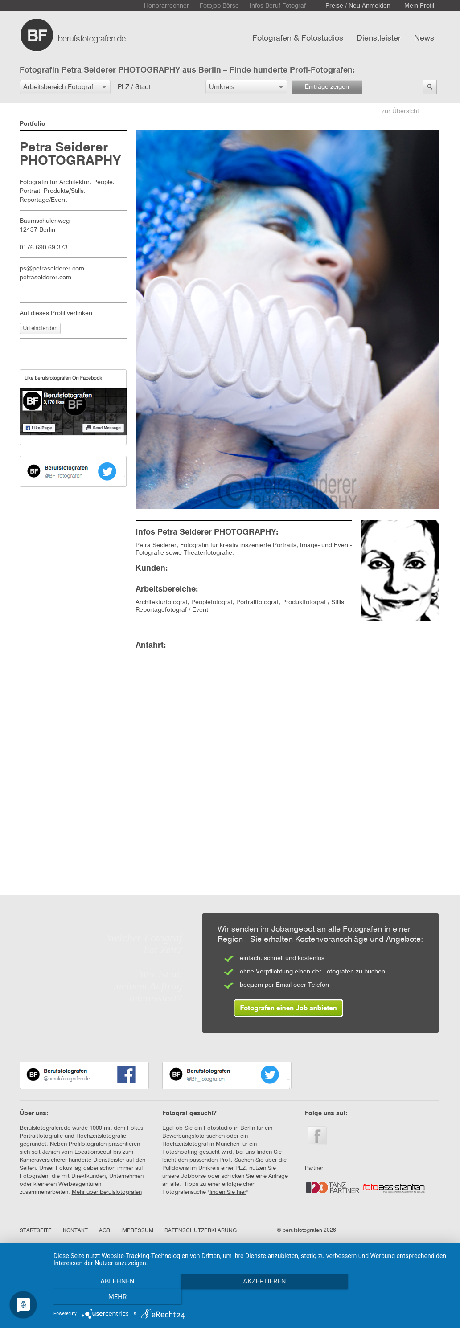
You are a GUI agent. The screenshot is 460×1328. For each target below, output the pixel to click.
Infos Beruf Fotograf (278, 6)
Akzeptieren (252, 1297)
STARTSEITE (36, 1231)
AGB (104, 1231)
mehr (391, 1297)
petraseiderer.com (45, 277)
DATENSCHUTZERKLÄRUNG (200, 1231)
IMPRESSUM (137, 1231)
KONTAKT (75, 1231)
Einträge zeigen (327, 87)
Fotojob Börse (219, 6)
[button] (65, 87)
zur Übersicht (400, 111)
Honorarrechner (166, 6)
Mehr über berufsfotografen (107, 1192)
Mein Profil (419, 6)
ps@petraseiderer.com (52, 269)
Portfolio (32, 124)
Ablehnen (113, 1297)
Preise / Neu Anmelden (357, 6)
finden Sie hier (227, 1192)
